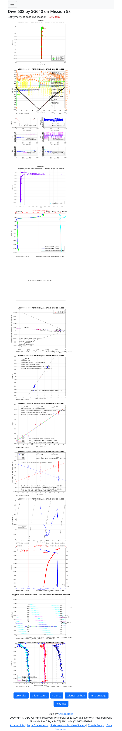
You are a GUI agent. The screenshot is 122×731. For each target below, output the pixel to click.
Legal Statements (37, 725)
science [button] (56, 695)
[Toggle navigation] (12, 4)
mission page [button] (98, 695)
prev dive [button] (21, 695)
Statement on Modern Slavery (68, 725)
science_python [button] (76, 695)
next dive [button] (61, 703)
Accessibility (17, 725)
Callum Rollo (65, 714)
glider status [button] (39, 695)
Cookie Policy (96, 725)
